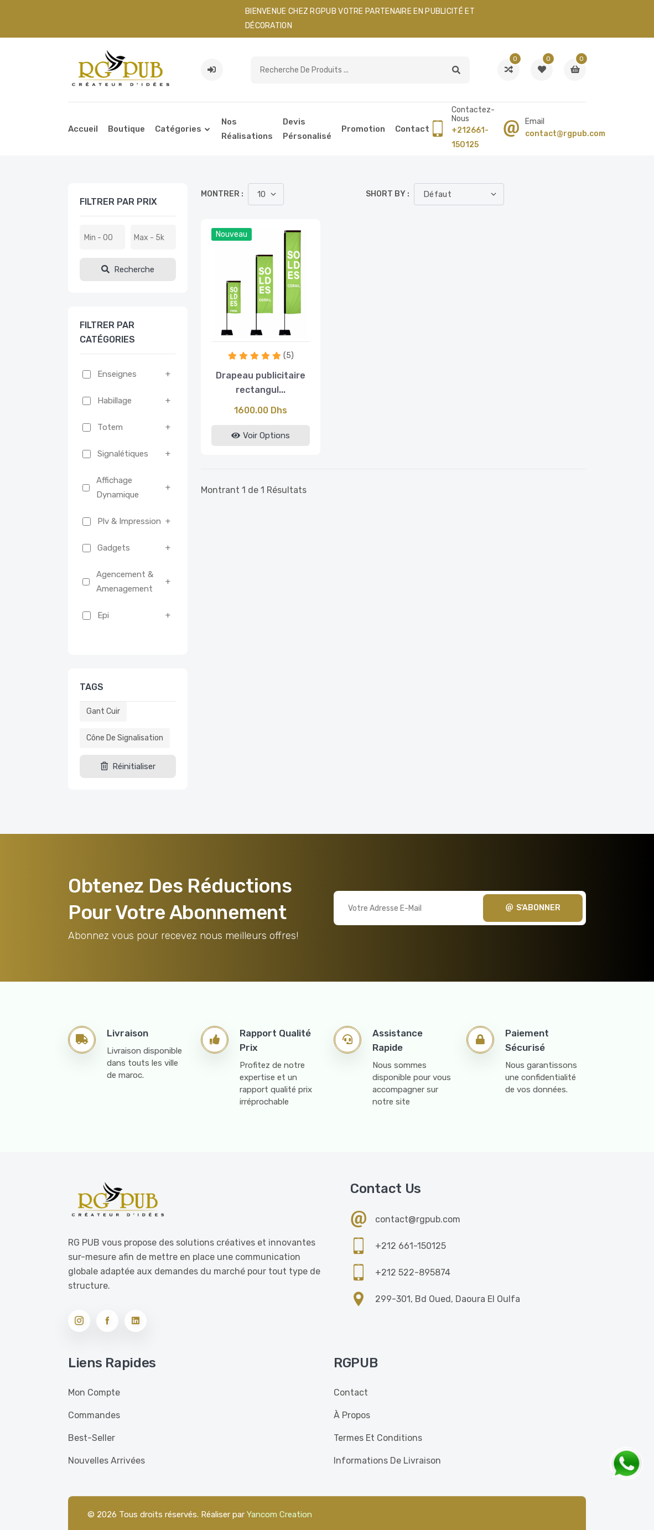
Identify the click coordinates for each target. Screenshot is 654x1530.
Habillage (114, 401)
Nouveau (231, 234)
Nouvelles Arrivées (106, 1460)
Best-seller (91, 1438)
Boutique (126, 129)
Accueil (83, 129)
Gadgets (113, 548)
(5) (288, 355)
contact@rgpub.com (565, 133)
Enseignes (117, 374)
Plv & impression (129, 521)
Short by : (387, 194)
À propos (352, 1415)
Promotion (363, 129)
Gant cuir (103, 711)
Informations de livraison (387, 1460)
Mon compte (94, 1392)
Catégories (178, 129)
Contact (412, 129)
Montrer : (222, 194)
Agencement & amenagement (124, 581)
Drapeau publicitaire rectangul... (260, 382)
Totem (110, 427)
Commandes (94, 1415)
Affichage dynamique (117, 487)
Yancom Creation (279, 1514)
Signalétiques (122, 454)
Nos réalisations (247, 129)
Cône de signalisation (124, 738)
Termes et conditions (378, 1438)
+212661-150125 (470, 137)
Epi (103, 615)
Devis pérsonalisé (307, 129)
